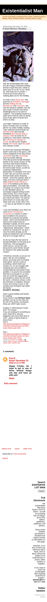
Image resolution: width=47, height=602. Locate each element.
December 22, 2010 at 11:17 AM (19, 361)
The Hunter (13, 144)
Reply (11, 378)
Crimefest (16, 102)
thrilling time (14, 104)
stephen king (16, 343)
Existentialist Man (22, 10)
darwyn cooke (12, 341)
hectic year (19, 100)
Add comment (10, 383)
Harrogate (25, 102)
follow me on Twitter (40, 596)
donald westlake (23, 341)
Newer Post (6, 449)
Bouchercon (8, 106)
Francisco (21, 106)
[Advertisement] (39, 468)
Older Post (27, 449)
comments (7, 156)
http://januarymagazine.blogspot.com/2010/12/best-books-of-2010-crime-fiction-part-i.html (16, 336)
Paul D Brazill (12, 359)
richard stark (7, 343)
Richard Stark (8, 132)
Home (17, 449)
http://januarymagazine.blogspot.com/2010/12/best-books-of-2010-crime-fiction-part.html (16, 326)
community (23, 156)
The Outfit (26, 144)
